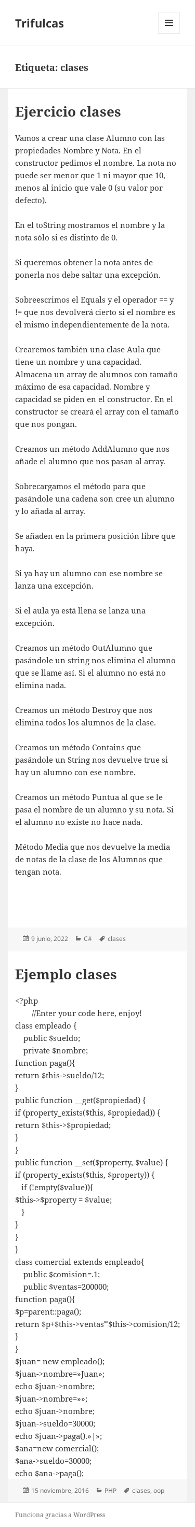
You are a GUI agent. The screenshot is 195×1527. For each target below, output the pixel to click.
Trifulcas (39, 23)
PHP (110, 1490)
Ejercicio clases (68, 111)
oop (158, 1490)
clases (117, 938)
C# (88, 938)
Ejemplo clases (66, 974)
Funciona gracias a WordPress (60, 1514)
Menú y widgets (169, 33)
